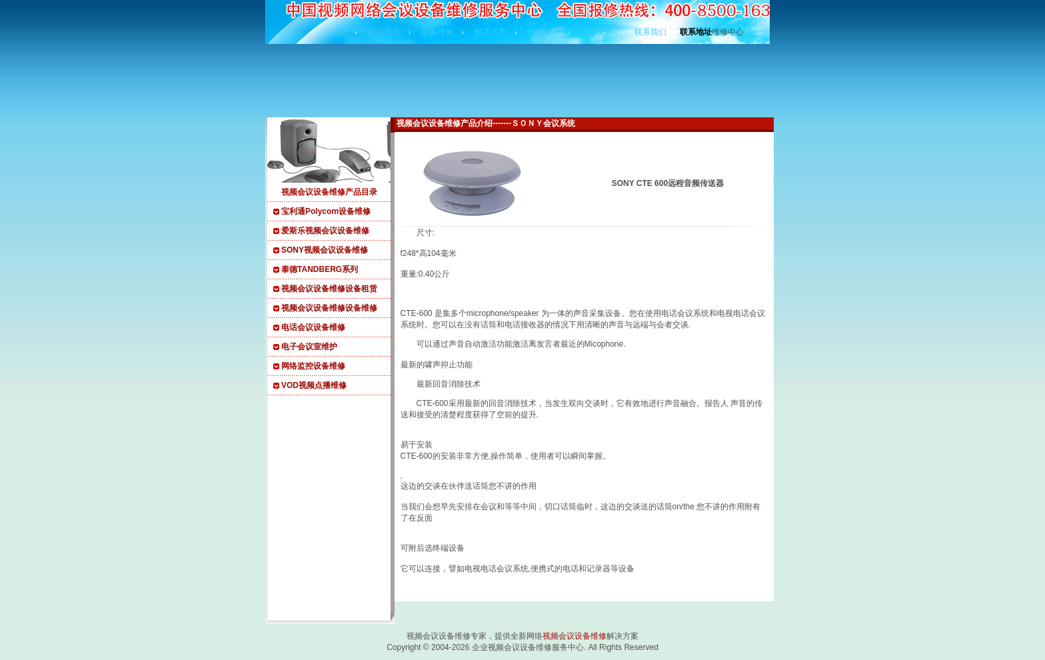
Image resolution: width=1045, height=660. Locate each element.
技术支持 (597, 32)
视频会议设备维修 (574, 636)
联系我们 (650, 32)
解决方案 (491, 32)
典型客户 (544, 32)
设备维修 (437, 32)
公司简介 (384, 32)
